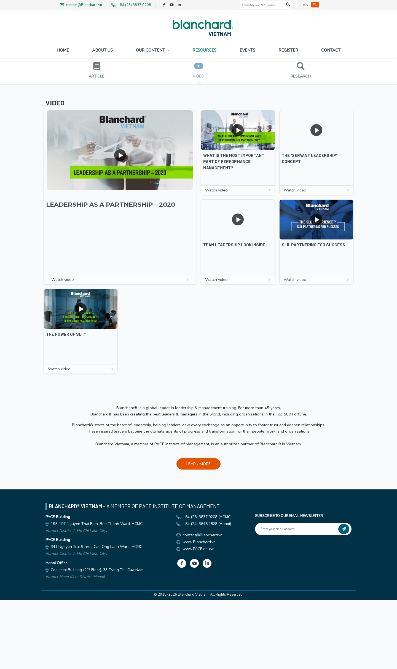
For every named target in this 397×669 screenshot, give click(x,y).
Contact (330, 50)
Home (63, 50)
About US (102, 50)
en (315, 4)
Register (288, 50)
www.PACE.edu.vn (198, 650)
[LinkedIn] (179, 5)
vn (305, 4)
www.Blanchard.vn (199, 643)
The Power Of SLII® (66, 435)
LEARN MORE (198, 565)
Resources (204, 50)
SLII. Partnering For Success (313, 346)
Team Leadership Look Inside (234, 346)
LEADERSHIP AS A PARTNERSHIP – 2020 (110, 306)
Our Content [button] (151, 50)
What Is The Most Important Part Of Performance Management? (233, 263)
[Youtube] (172, 5)
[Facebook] (164, 5)
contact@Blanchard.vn (202, 636)
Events (247, 50)
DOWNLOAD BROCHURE (198, 137)
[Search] (288, 5)
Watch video (120, 381)
